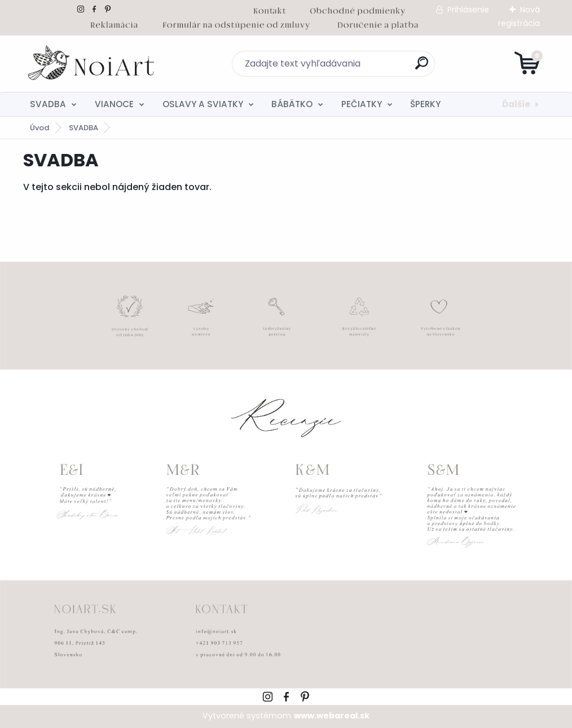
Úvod (39, 127)
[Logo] (92, 64)
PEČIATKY (361, 104)
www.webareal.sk (331, 715)
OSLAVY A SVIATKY (202, 104)
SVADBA (48, 104)
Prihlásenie (468, 9)
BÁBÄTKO (292, 104)
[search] (421, 67)
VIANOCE (114, 104)
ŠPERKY (425, 104)
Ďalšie (516, 104)
